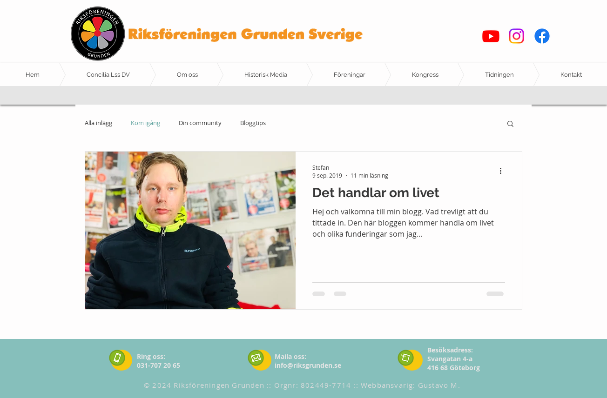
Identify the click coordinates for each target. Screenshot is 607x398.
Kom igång (145, 123)
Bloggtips (253, 123)
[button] (510, 124)
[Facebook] (542, 36)
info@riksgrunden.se (308, 365)
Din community (200, 123)
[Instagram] (516, 36)
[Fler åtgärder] (503, 171)
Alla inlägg (98, 123)
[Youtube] (491, 36)
